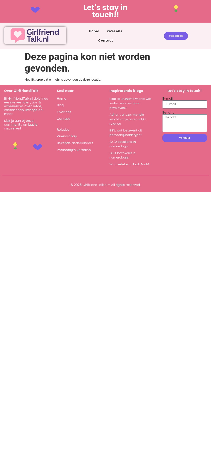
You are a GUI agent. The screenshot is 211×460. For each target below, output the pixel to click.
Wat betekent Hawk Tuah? (130, 164)
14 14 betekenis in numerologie (122, 155)
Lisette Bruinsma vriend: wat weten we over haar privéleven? (131, 103)
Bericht (168, 112)
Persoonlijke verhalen (74, 150)
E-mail (167, 98)
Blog (60, 105)
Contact (105, 40)
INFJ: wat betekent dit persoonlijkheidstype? (126, 132)
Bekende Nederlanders (75, 143)
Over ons (114, 31)
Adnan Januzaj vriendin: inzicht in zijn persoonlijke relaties (128, 119)
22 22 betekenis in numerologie (123, 144)
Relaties (63, 129)
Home (94, 31)
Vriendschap (67, 136)
